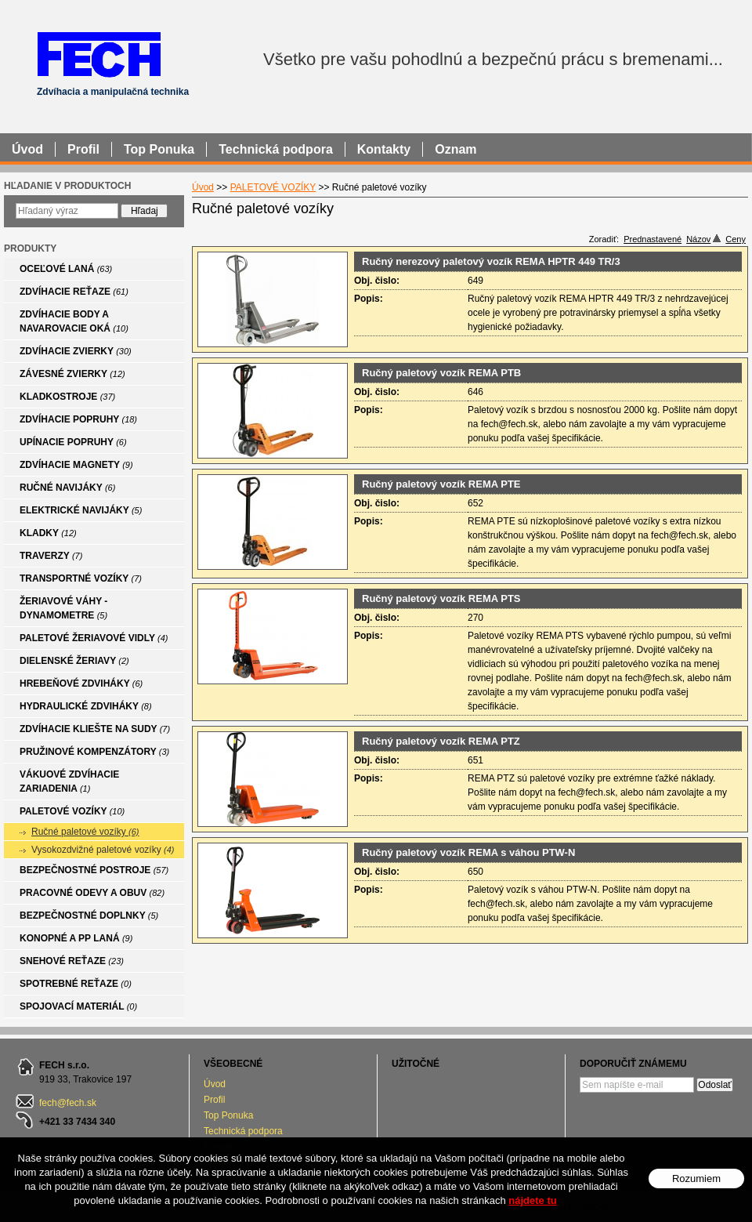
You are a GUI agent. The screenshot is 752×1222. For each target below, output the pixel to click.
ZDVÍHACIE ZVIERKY (76, 351)
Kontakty (383, 149)
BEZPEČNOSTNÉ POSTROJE (94, 870)
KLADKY (48, 533)
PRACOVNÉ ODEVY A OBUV (92, 892)
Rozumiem (696, 1179)
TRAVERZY (51, 555)
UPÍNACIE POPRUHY (73, 442)
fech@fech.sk (67, 1102)
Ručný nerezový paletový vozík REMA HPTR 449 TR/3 (491, 261)
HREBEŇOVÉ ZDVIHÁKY (81, 683)
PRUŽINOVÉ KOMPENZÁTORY (94, 751)
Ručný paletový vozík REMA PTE (441, 484)
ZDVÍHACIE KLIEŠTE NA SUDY (95, 728)
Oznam (455, 149)
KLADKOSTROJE (67, 396)
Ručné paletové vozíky (85, 831)
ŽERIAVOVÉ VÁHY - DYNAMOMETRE (63, 608)
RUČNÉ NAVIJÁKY (67, 487)
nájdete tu (532, 1201)
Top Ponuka (228, 1115)
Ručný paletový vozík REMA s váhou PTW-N (468, 852)
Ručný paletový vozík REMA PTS (441, 598)
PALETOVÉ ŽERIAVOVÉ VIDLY (94, 638)
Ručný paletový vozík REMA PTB (441, 373)
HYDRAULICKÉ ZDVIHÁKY (86, 706)
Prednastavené (653, 239)
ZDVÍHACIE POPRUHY (78, 419)
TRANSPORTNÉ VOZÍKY (81, 578)
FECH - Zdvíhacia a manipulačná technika (98, 54)
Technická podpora (243, 1131)
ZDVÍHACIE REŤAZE (74, 291)
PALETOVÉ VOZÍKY (72, 811)
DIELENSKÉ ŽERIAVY (74, 660)
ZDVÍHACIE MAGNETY (76, 464)
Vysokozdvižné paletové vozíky (102, 849)
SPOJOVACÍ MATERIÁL (78, 1006)
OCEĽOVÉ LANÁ (66, 268)
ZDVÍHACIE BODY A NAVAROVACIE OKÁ (74, 321)
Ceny (735, 239)
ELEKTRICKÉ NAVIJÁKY (81, 510)
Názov (703, 239)
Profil (214, 1099)
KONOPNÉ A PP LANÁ (76, 938)
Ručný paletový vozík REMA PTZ (441, 741)
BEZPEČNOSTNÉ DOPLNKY (89, 915)
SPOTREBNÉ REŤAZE (76, 983)
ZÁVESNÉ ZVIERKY (72, 373)
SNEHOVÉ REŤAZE (72, 960)
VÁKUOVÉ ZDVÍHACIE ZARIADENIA (69, 781)
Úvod (215, 1084)
